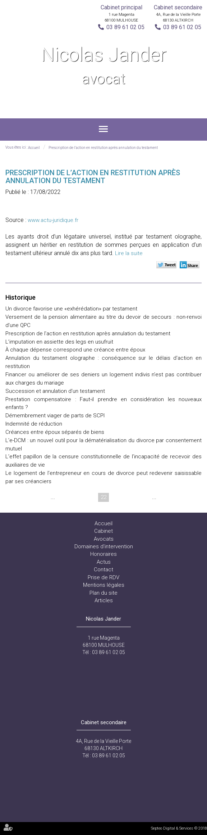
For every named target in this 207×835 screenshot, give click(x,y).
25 (144, 497)
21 (90, 497)
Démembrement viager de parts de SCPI (55, 415)
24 (131, 497)
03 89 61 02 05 (125, 27)
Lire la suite (129, 253)
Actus (104, 562)
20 (76, 497)
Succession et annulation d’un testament (55, 391)
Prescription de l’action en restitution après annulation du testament (103, 148)
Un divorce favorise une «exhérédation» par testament (71, 308)
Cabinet (103, 531)
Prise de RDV (103, 577)
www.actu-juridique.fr (53, 220)
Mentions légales (103, 585)
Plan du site (103, 593)
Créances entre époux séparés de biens (54, 432)
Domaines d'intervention (103, 546)
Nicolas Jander (103, 66)
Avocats (104, 539)
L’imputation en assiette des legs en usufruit (59, 342)
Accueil (34, 148)
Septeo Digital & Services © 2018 (179, 828)
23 (117, 497)
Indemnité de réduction (33, 424)
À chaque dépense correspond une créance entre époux (75, 349)
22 (103, 497)
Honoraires (103, 554)
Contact (103, 569)
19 (62, 497)
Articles (104, 600)
